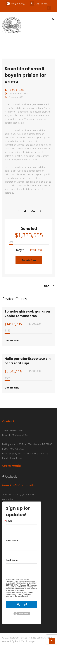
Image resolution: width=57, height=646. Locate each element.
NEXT (49, 285)
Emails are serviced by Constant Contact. (18, 595)
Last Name (12, 560)
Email (9, 521)
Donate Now (29, 260)
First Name (12, 540)
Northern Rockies (17, 89)
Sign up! (21, 604)
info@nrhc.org (17, 3)
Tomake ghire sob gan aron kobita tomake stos (27, 313)
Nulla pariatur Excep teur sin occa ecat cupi (28, 360)
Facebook (9, 476)
